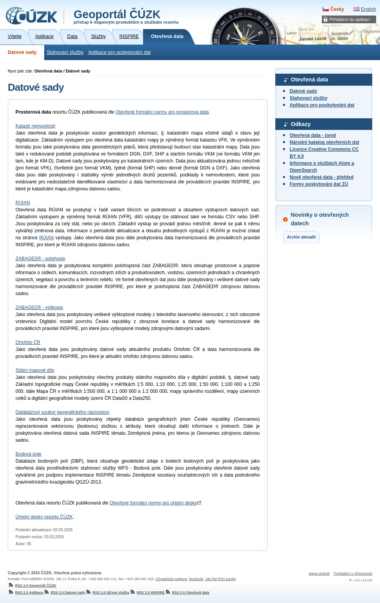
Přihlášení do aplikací (349, 19)
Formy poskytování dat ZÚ (319, 184)
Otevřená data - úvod (313, 135)
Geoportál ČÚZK (126, 16)
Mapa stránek (319, 573)
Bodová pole (28, 454)
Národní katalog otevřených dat (324, 142)
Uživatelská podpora (171, 579)
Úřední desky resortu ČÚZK (44, 517)
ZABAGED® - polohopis (40, 258)
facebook (196, 579)
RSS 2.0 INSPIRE (147, 592)
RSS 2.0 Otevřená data (187, 592)
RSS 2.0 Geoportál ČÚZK (32, 585)
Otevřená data (309, 79)
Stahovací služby (65, 52)
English (368, 9)
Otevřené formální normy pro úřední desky (155, 503)
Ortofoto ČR (28, 342)
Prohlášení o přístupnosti (352, 573)
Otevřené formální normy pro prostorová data (162, 112)
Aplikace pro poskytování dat (119, 52)
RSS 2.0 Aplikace (25, 592)
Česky (337, 9)
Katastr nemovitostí (35, 126)
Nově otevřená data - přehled (322, 177)
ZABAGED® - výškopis (39, 307)
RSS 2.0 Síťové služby (107, 592)
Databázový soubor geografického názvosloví (62, 412)
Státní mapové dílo (35, 370)
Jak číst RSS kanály (220, 579)
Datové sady (22, 52)
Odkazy (301, 124)
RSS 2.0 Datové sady (64, 592)
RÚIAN (23, 203)
